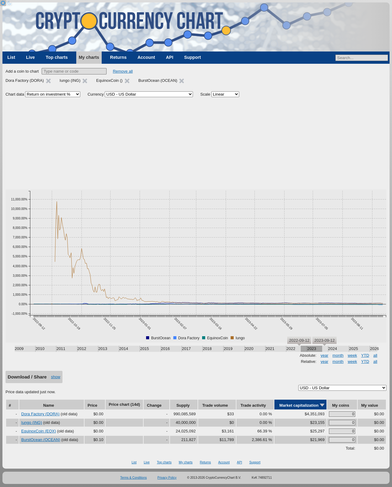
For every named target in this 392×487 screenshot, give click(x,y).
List (11, 57)
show (55, 377)
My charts (89, 57)
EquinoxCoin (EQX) (38, 431)
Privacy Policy (166, 477)
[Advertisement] (196, 143)
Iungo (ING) (31, 422)
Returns (118, 57)
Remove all (123, 71)
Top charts (57, 57)
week (352, 355)
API (169, 57)
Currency (96, 94)
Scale (205, 94)
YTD (365, 355)
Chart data (15, 94)
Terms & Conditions (133, 477)
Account (146, 57)
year (324, 355)
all (375, 355)
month (338, 355)
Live (30, 57)
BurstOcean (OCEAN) (40, 439)
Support (192, 57)
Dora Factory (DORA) (40, 414)
